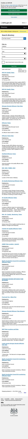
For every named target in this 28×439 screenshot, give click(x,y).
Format (3, 56)
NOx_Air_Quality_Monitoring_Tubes (12, 214)
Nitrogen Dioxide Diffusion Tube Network (13, 311)
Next (25, 392)
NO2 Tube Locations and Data (10, 329)
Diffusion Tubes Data (8, 135)
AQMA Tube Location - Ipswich (10, 244)
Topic (3, 51)
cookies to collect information (11, 5)
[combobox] (14, 48)
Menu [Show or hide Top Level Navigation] (25, 27)
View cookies (14, 17)
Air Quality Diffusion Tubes (9, 197)
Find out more (23, 31)
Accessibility (7, 398)
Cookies (12, 398)
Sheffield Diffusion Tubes (9, 154)
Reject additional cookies (14, 14)
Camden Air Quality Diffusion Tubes (12, 228)
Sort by (20, 69)
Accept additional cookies (14, 10)
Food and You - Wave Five (9, 297)
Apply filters (14, 66)
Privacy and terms (18, 398)
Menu (24, 23)
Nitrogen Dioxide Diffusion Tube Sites (12, 106)
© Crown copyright (14, 415)
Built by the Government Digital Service (13, 400)
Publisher (4, 46)
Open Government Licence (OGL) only (14, 62)
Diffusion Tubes (6, 123)
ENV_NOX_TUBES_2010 (8, 168)
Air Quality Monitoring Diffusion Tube (12, 181)
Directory (4, 27)
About (2, 398)
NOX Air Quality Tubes (8, 72)
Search (24, 38)
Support (2, 400)
